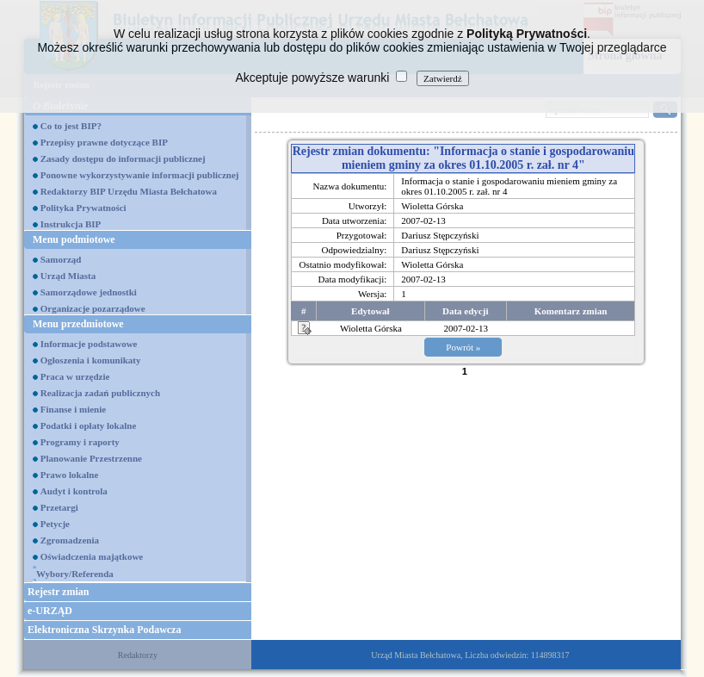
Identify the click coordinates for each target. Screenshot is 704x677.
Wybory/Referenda (75, 573)
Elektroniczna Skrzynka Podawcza (104, 630)
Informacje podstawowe (89, 343)
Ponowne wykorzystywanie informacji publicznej (139, 175)
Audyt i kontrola (74, 491)
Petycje (55, 524)
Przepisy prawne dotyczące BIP (104, 142)
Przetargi (59, 507)
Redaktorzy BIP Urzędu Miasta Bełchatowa (128, 191)
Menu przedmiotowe (78, 324)
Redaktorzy (137, 655)
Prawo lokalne (69, 474)
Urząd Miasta (68, 275)
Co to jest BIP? (71, 126)
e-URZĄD (50, 611)
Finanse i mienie (73, 409)
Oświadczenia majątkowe (91, 556)
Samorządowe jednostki (88, 292)
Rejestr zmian (58, 592)
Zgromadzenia (69, 540)
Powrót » (463, 347)
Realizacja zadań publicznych (100, 393)
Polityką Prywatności (526, 33)
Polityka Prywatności (83, 207)
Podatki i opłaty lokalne (88, 425)
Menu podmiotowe (74, 239)
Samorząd (61, 259)
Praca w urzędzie (75, 376)
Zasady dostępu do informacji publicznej (123, 158)
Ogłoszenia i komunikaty (90, 360)
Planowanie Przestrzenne (91, 458)
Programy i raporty (80, 442)
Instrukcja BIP (71, 224)
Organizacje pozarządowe (92, 308)
